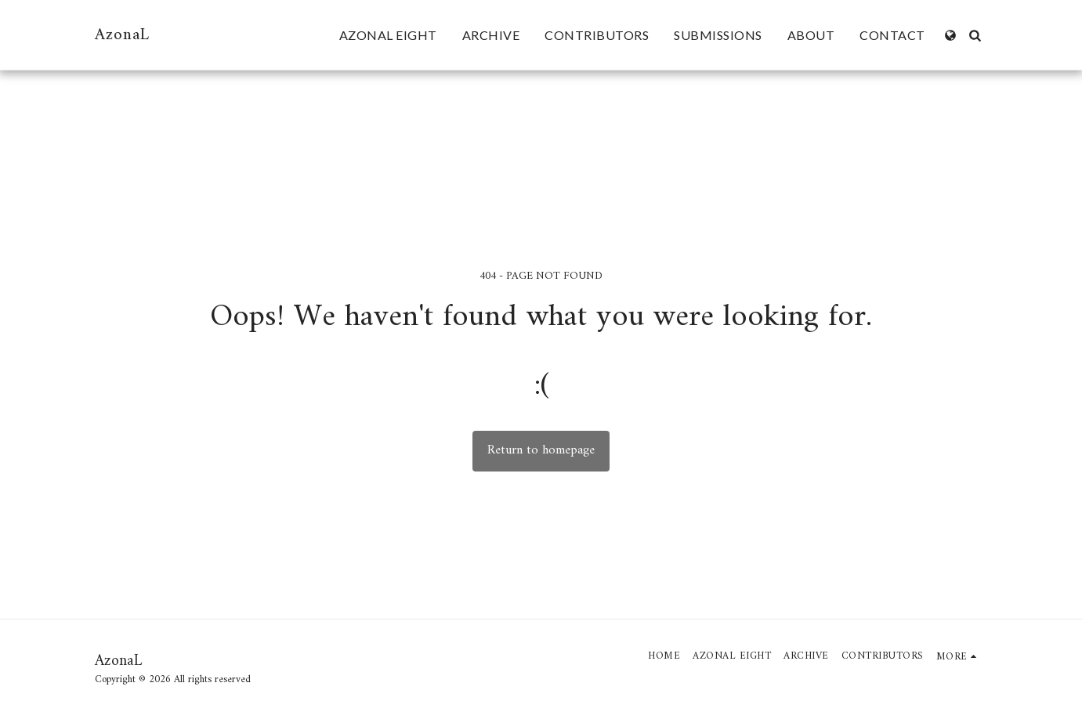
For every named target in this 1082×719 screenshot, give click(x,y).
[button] (975, 35)
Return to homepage (541, 450)
